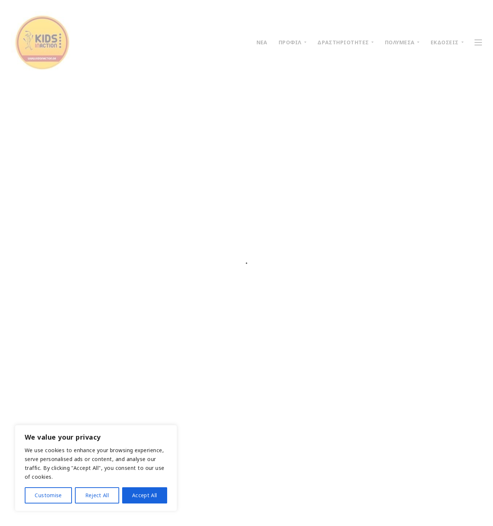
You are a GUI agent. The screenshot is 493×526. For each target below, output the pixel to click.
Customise (48, 495)
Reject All (97, 495)
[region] (96, 468)
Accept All (144, 495)
